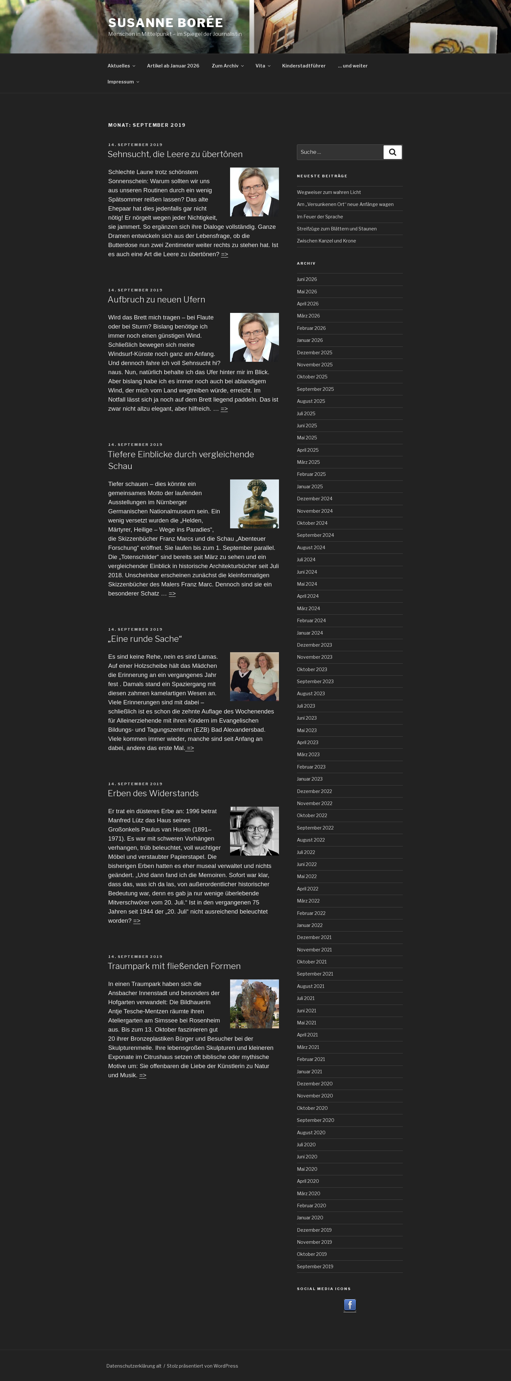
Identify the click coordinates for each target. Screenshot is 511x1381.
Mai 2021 (306, 1022)
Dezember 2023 (314, 645)
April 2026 (308, 303)
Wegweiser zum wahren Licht (329, 192)
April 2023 (307, 742)
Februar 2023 (311, 767)
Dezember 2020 (315, 1083)
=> (224, 254)
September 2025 (315, 389)
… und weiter (353, 65)
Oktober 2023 (312, 669)
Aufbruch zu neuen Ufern (156, 299)
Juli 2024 (306, 559)
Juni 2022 (307, 864)
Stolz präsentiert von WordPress (202, 1366)
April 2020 (308, 1181)
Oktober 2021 (312, 961)
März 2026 (308, 315)
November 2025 (315, 364)
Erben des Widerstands (153, 793)
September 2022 (315, 827)
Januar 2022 (310, 925)
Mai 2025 (307, 437)
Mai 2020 (307, 1169)
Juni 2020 (307, 1156)
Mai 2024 (307, 584)
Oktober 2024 (312, 523)
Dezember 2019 (314, 1230)
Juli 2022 (306, 852)
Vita (263, 65)
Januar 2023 (310, 779)
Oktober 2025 (312, 376)
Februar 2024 (311, 620)
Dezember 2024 (314, 498)
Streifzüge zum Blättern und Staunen (337, 228)
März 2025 (308, 462)
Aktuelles (122, 65)
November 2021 (314, 949)
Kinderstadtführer (304, 65)
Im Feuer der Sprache (320, 216)
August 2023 (311, 693)
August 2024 (311, 547)
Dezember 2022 (314, 791)
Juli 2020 (306, 1144)
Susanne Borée (166, 23)
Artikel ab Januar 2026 (173, 65)
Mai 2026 (307, 291)
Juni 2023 (307, 718)
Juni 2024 (307, 572)
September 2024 (315, 535)
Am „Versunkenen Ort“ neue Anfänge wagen (345, 204)
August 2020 (311, 1132)
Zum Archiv (228, 65)
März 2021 (308, 1047)
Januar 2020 (310, 1217)
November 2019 (314, 1242)
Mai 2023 (307, 730)
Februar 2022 (311, 913)
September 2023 (315, 681)
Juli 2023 (306, 706)
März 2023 (308, 754)
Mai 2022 (307, 876)
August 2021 (310, 986)
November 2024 (315, 511)
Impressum (124, 81)
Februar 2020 (311, 1205)
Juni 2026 (307, 279)
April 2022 (307, 888)
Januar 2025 (310, 486)
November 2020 (315, 1095)
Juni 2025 (307, 425)
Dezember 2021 (314, 937)
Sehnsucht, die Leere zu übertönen (175, 154)
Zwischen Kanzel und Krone (326, 240)
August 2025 (311, 401)
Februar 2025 (311, 474)
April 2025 (308, 450)
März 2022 (308, 901)
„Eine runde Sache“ (145, 639)
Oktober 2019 (312, 1254)
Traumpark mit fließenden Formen (174, 966)
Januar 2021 (309, 1071)
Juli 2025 (306, 413)
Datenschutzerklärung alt (134, 1366)
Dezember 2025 (314, 352)
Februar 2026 (311, 328)
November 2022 (314, 803)
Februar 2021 (311, 1059)
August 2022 (311, 840)
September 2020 (315, 1120)
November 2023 (314, 657)
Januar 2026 (310, 340)
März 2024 (308, 608)
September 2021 (315, 974)
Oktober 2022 (312, 815)
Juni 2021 (306, 1010)
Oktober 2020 (312, 1108)
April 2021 (307, 1034)
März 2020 (308, 1193)
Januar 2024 (310, 633)
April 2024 (308, 596)
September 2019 (315, 1266)
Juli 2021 (305, 998)
